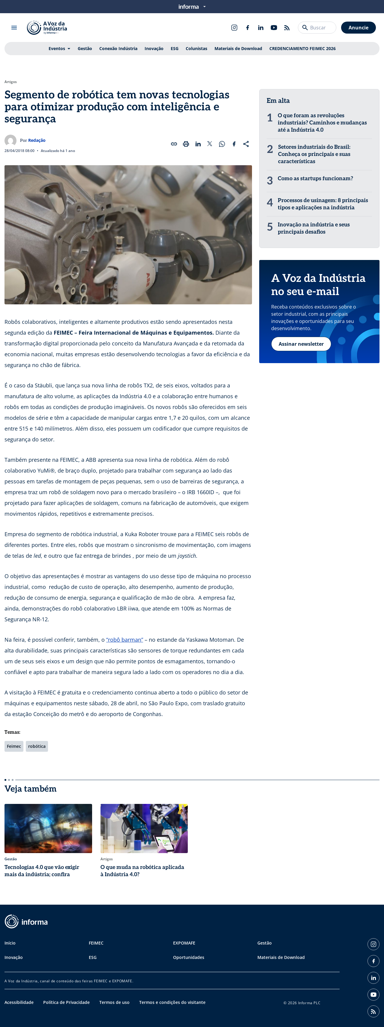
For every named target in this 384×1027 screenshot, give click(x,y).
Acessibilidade (19, 1002)
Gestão (85, 48)
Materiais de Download (238, 48)
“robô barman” (124, 639)
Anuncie (358, 27)
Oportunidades (188, 957)
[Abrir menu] (14, 28)
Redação (37, 140)
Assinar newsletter (301, 344)
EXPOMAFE (184, 943)
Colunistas (196, 48)
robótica (37, 746)
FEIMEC (96, 943)
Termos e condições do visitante (172, 1002)
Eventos (57, 48)
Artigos (10, 81)
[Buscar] (305, 27)
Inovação (154, 48)
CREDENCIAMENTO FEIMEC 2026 (302, 48)
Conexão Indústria (118, 48)
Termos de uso (114, 1002)
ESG (174, 48)
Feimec (14, 746)
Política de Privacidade (66, 1002)
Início (10, 943)
